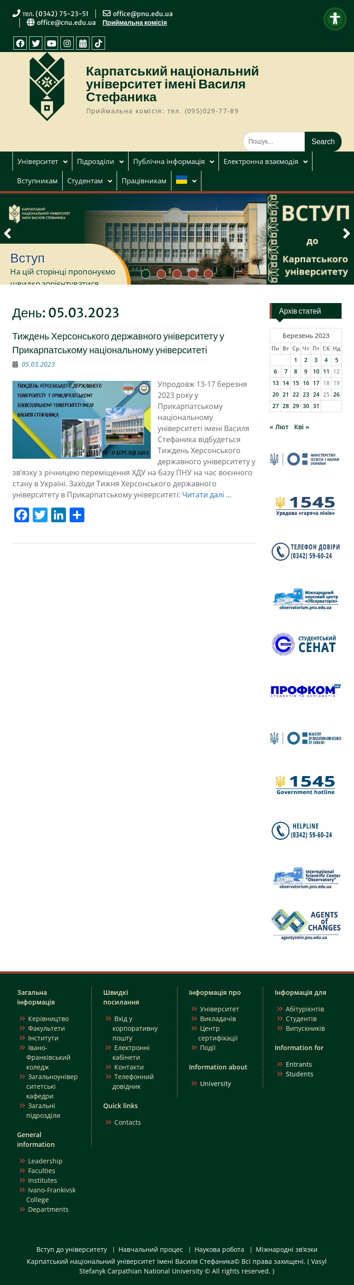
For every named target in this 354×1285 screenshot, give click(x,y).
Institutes (42, 1180)
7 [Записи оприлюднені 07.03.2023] (286, 371)
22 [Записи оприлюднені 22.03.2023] (296, 394)
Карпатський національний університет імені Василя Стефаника (173, 84)
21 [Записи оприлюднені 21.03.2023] (286, 394)
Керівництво (48, 1018)
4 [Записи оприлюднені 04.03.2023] (326, 360)
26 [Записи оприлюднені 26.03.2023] (336, 394)
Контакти (129, 1067)
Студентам (85, 180)
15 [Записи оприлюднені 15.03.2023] (296, 383)
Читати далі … (206, 495)
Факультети (46, 1028)
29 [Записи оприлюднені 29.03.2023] (296, 406)
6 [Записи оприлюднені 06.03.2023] (275, 371)
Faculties (41, 1170)
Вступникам (37, 180)
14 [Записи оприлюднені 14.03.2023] (286, 383)
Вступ (27, 258)
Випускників (305, 1028)
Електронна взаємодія (261, 161)
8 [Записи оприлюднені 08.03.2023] (295, 371)
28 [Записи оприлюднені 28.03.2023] (286, 406)
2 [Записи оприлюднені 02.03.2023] (305, 360)
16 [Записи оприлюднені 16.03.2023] (306, 383)
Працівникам (144, 180)
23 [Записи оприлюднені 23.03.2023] (306, 394)
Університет (38, 161)
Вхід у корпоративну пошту (135, 1028)
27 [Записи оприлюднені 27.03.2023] (275, 406)
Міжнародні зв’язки (287, 1250)
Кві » (301, 426)
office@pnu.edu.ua (143, 14)
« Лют (279, 426)
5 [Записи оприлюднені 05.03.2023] (336, 360)
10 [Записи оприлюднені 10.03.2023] (316, 371)
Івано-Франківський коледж (48, 1057)
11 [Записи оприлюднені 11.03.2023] (326, 371)
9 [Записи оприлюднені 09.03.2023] (305, 371)
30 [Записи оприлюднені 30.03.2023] (306, 406)
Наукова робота (219, 1250)
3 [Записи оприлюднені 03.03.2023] (316, 360)
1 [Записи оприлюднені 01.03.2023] (295, 360)
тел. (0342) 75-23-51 (56, 14)
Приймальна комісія (135, 22)
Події (208, 1047)
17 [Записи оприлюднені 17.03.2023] (316, 383)
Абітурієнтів (305, 1009)
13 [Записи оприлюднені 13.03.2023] (275, 383)
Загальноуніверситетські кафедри (52, 1086)
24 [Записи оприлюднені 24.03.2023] (316, 394)
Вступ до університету (71, 1250)
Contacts (127, 1122)
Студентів (301, 1018)
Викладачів (218, 1018)
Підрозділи (95, 161)
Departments (48, 1209)
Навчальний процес (150, 1250)
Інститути (43, 1038)
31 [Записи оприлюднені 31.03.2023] (316, 406)
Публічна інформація (169, 161)
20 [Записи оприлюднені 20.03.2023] (275, 394)
